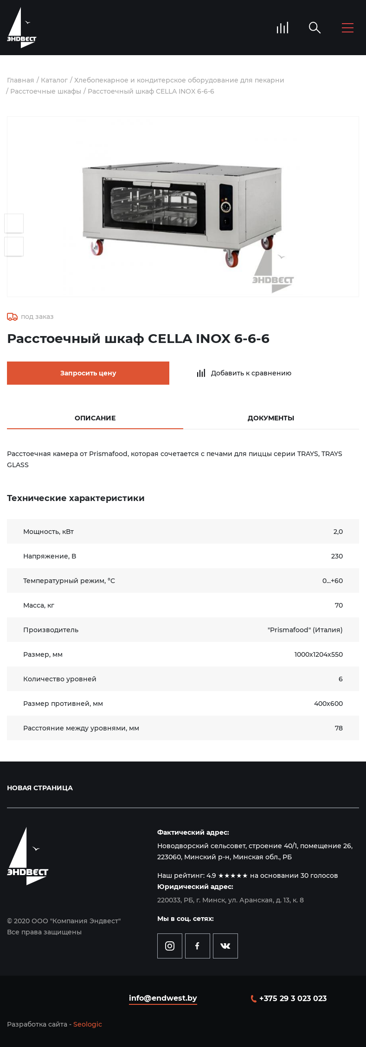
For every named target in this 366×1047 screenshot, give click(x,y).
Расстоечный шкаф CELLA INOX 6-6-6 (151, 91)
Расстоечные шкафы (45, 91)
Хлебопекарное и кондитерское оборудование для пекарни (179, 80)
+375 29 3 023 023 (293, 998)
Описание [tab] (95, 418)
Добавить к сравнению (251, 373)
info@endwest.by (163, 998)
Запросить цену (88, 373)
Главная (20, 80)
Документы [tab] (271, 418)
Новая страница (40, 788)
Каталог (54, 80)
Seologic (87, 1024)
